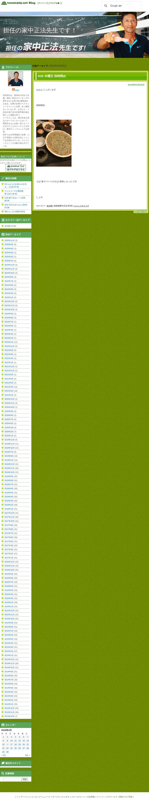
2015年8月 (9, 627)
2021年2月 (9, 395)
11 (15, 741)
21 (28, 744)
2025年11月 (10, 240)
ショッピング (35, 797)
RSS (17, 90)
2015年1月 (9, 655)
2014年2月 (9, 700)
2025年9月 (9, 244)
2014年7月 (9, 680)
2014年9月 (9, 672)
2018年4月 (9, 497)
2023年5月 (9, 326)
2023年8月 (9, 318)
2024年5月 (9, 289)
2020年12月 (10, 399)
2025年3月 (9, 257)
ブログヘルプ (111, 797)
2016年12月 (10, 562)
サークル (56, 797)
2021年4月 (9, 387)
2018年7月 (9, 484)
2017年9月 (9, 525)
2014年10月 (10, 667)
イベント (100, 797)
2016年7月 (9, 582)
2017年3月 (9, 549)
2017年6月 (9, 537)
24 (11, 748)
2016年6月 (9, 586)
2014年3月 (9, 696)
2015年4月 (9, 643)
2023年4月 (9, 330)
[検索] (120, 6)
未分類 (49, 206)
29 (3, 752)
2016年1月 (9, 606)
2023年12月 (10, 301)
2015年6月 (9, 635)
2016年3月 (9, 598)
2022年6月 (9, 354)
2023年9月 (9, 314)
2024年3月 (9, 293)
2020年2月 (9, 432)
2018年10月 (10, 472)
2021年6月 (9, 379)
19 (20, 744)
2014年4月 (9, 692)
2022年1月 (9, 362)
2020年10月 (10, 407)
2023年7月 (9, 322)
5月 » (27, 755)
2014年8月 (9, 676)
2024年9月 (9, 277)
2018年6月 (9, 488)
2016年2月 (9, 602)
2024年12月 (10, 265)
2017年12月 (10, 513)
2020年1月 (9, 436)
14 (28, 741)
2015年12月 (10, 611)
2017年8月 (9, 529)
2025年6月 (9, 253)
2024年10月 (10, 273)
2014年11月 (10, 663)
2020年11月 (10, 403)
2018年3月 (9, 501)
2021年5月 (9, 383)
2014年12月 (10, 659)
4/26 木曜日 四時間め (52, 76)
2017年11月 (10, 517)
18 (15, 744)
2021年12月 (10, 366)
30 (7, 752)
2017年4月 (9, 545)
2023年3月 (9, 334)
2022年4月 (9, 358)
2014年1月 (9, 704)
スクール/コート (78, 797)
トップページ (22, 797)
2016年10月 (10, 570)
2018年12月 (10, 464)
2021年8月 (9, 375)
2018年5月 (9, 493)
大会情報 (91, 797)
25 (15, 748)
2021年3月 (9, 391)
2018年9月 (9, 476)
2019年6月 (9, 456)
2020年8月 (9, 415)
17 (11, 744)
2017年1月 (9, 558)
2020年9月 (9, 411)
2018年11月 (10, 468)
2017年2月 (9, 554)
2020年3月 (9, 427)
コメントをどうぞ (81, 206)
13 (24, 741)
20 (24, 744)
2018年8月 (9, 480)
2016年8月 (9, 578)
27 (24, 748)
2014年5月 (9, 688)
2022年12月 (10, 346)
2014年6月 (9, 684)
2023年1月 (9, 342)
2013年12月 (10, 708)
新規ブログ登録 (125, 797)
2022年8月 (9, 350)
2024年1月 (9, 297)
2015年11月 (10, 615)
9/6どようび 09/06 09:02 (15, 212)
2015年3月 (9, 647)
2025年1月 (9, 261)
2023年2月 (9, 338)
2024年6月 (9, 285)
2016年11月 (10, 566)
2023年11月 (10, 305)
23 (7, 748)
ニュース (46, 797)
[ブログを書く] (55, 3)
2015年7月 (9, 631)
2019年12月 (10, 440)
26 (20, 748)
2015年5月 (9, 639)
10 (11, 741)
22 (3, 748)
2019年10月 (10, 448)
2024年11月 (10, 269)
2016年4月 (9, 594)
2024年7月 (9, 281)
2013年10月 (10, 716)
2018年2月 (9, 505)
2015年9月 (9, 623)
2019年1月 (9, 460)
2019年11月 (10, 444)
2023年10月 (10, 310)
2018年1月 (9, 509)
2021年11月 (10, 371)
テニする (65, 797)
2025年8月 (9, 248)
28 (28, 748)
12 (20, 741)
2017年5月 (9, 541)
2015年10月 (10, 619)
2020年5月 (9, 423)
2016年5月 (9, 590)
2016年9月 (9, 574)
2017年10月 (10, 521)
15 (3, 744)
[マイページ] (43, 3)
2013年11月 (10, 712)
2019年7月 (9, 452)
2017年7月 (9, 533)
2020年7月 (9, 419)
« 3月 (3, 755)
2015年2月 (9, 651)
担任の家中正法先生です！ (40, 30)
